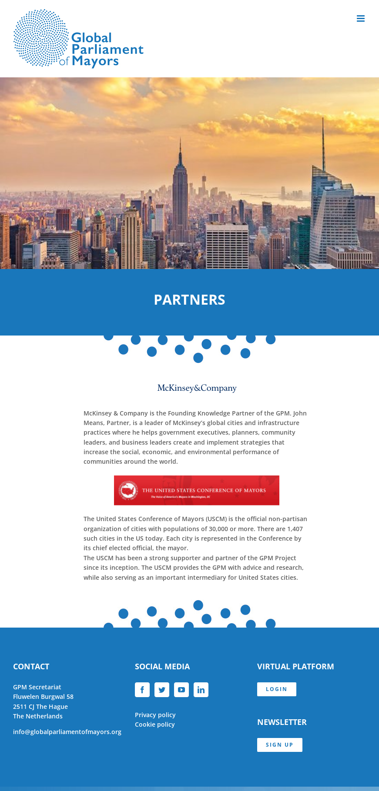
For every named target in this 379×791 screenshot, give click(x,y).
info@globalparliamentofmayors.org (67, 732)
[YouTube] (181, 689)
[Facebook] (142, 689)
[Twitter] (161, 689)
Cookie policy (155, 724)
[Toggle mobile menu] (361, 18)
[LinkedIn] (201, 689)
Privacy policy (155, 715)
